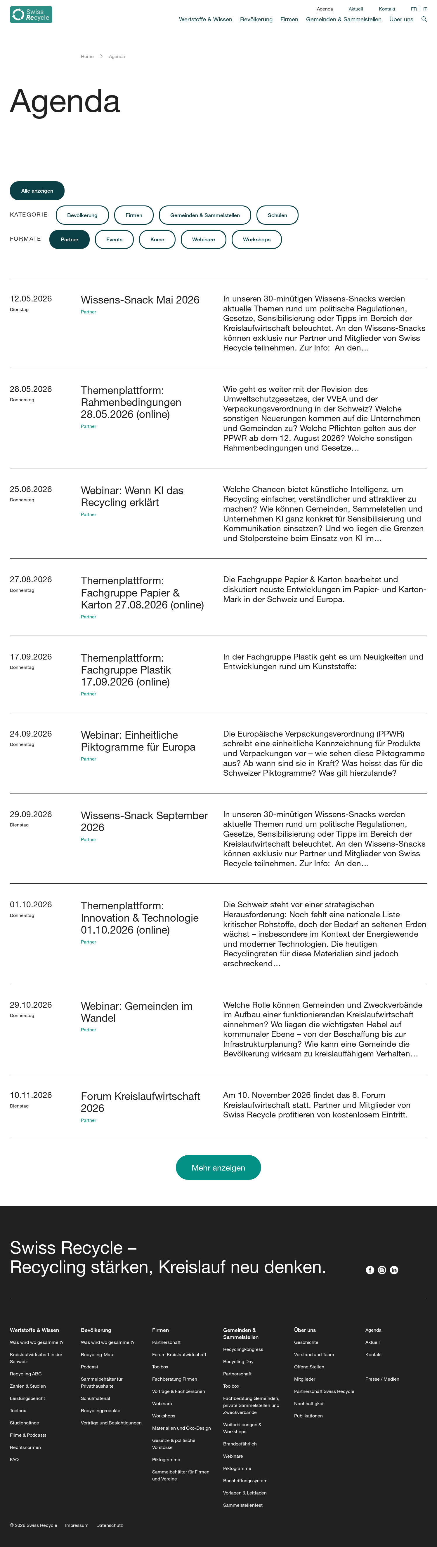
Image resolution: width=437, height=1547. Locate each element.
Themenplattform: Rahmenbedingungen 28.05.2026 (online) (131, 402)
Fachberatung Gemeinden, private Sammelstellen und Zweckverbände (251, 1405)
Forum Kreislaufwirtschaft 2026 (140, 1101)
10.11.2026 (31, 1095)
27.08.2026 (31, 579)
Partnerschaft (166, 1342)
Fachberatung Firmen (174, 1379)
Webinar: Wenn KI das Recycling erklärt (132, 496)
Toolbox (18, 1410)
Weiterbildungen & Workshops (242, 1428)
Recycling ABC (26, 1374)
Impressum (77, 1525)
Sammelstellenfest (243, 1505)
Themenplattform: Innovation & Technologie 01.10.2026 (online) (140, 917)
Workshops (256, 239)
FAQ (14, 1459)
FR (414, 9)
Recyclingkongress (243, 1349)
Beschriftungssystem (245, 1480)
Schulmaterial (95, 1398)
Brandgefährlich (240, 1444)
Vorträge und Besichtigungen (111, 1423)
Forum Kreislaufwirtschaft (179, 1354)
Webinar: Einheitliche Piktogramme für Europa (138, 740)
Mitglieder (304, 1379)
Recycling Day (238, 1361)
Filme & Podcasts (28, 1435)
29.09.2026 (31, 814)
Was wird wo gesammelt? (37, 1342)
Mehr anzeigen (218, 1167)
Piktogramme (166, 1459)
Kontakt (387, 9)
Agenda (325, 9)
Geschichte (306, 1342)
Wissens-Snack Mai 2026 (140, 299)
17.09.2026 (31, 656)
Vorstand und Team (314, 1354)
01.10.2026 (31, 904)
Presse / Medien (382, 1379)
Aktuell (356, 9)
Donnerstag (22, 399)
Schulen (277, 215)
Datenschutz (109, 1525)
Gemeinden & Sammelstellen (343, 19)
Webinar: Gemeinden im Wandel (137, 1011)
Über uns (401, 19)
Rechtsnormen (25, 1447)
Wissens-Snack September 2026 (144, 821)
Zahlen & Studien (28, 1386)
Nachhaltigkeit (309, 1403)
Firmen (289, 19)
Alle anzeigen (37, 190)
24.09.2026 (31, 733)
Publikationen (308, 1416)
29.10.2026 (31, 1004)
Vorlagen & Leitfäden (245, 1493)
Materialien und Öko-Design (181, 1428)
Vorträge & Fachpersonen (178, 1391)
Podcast (89, 1367)
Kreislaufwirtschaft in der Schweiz (36, 1357)
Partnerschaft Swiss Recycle (324, 1391)
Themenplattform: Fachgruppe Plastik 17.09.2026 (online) (126, 669)
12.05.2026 (31, 298)
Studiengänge (24, 1423)
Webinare (203, 239)
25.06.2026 (31, 489)
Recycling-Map (97, 1354)
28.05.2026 (31, 389)
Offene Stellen (309, 1367)
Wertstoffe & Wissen (205, 19)
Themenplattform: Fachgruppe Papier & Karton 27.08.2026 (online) (142, 592)
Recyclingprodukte (100, 1410)
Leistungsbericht (27, 1398)
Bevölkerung (256, 19)
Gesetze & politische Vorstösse (173, 1443)
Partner (69, 239)
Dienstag (19, 309)
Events (114, 239)
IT (425, 9)
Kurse (157, 239)
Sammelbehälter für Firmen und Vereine (180, 1475)
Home (87, 56)
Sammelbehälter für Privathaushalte (101, 1382)
